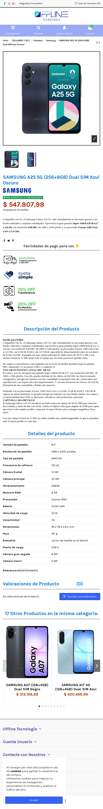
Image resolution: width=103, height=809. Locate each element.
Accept (34, 800)
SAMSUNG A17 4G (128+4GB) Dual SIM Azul (76, 687)
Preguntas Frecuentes (31, 3)
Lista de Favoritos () (87, 3)
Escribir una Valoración (80, 596)
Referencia (10, 570)
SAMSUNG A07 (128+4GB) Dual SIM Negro (27, 687)
